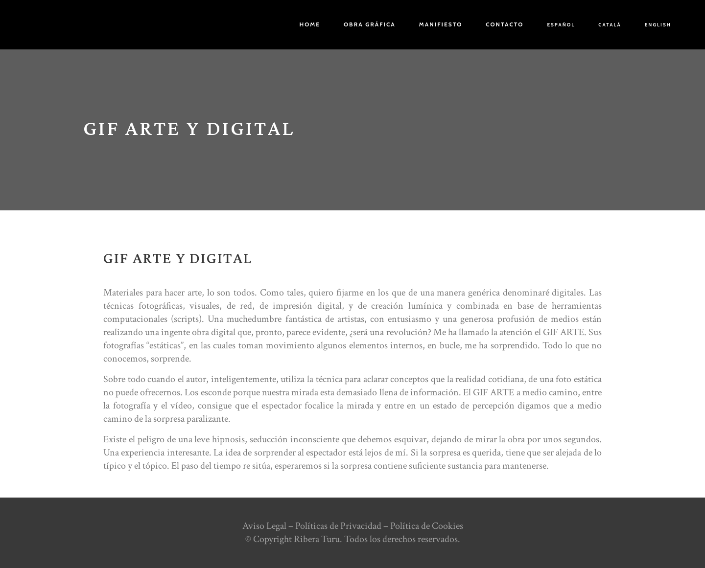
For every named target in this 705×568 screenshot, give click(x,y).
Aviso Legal (264, 526)
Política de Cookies (426, 526)
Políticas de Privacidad (338, 526)
